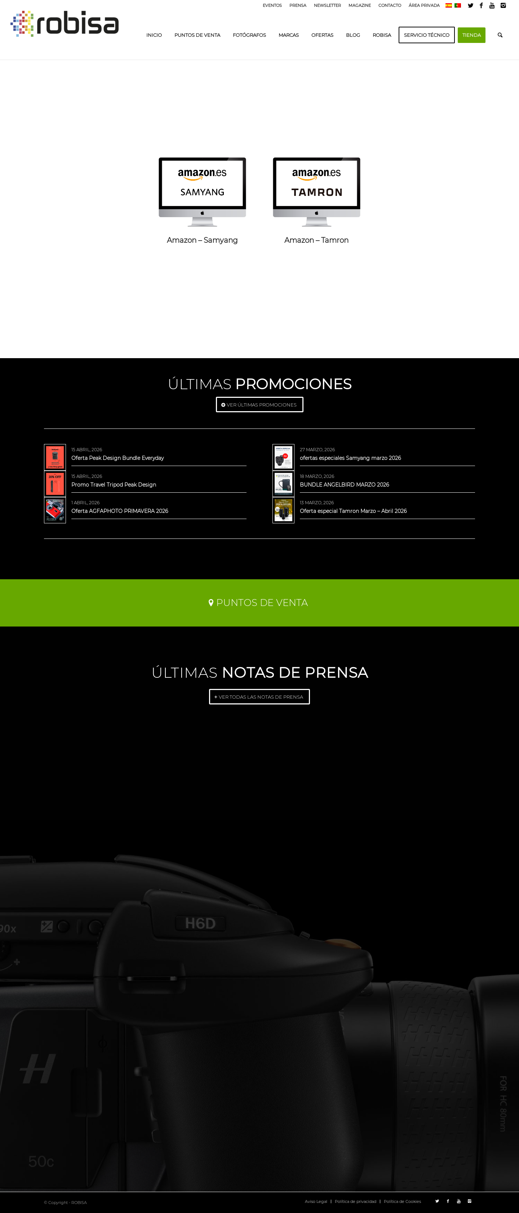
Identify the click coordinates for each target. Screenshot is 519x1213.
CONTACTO (389, 5)
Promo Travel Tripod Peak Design (113, 485)
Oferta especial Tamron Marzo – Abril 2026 (353, 511)
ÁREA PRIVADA (424, 5)
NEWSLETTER (327, 5)
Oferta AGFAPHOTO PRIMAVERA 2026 (119, 511)
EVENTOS (272, 5)
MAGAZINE (360, 5)
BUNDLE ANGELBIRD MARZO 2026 (344, 485)
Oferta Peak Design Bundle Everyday (117, 458)
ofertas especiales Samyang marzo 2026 (350, 458)
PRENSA (297, 5)
